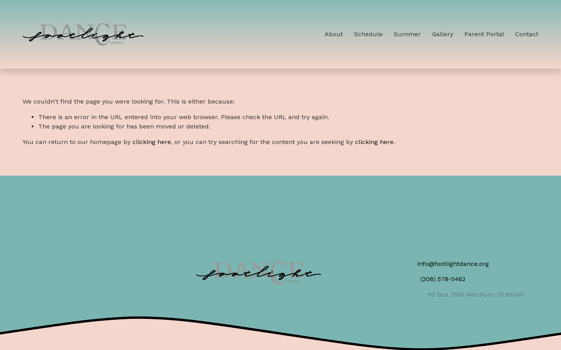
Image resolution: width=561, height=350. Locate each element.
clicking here (151, 142)
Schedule (368, 34)
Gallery (442, 34)
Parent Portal (484, 34)
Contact (526, 34)
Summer (407, 34)
